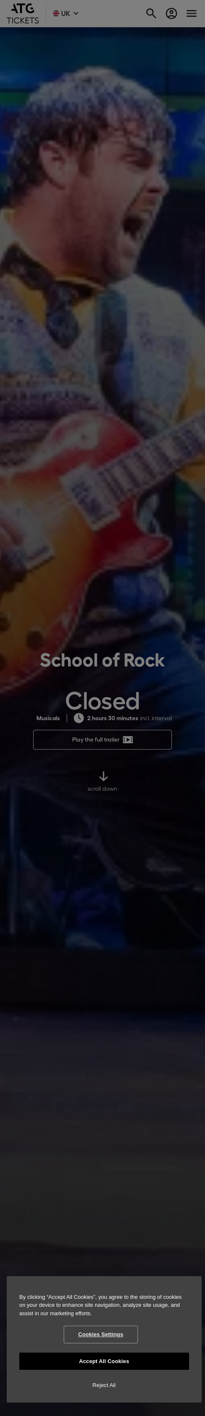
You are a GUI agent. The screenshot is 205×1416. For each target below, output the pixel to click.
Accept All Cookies (104, 1361)
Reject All (104, 1385)
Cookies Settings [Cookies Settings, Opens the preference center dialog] (100, 1334)
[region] (104, 1339)
